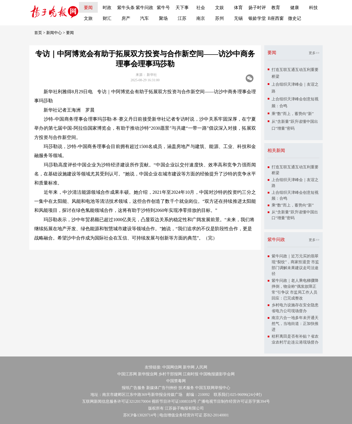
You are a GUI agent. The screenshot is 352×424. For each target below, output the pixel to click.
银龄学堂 (257, 18)
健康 (294, 7)
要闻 (88, 7)
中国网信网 (172, 367)
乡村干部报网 (170, 374)
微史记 (294, 18)
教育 (275, 7)
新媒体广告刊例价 (161, 388)
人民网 (201, 367)
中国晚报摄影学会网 (217, 374)
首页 (38, 33)
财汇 (107, 18)
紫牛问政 (144, 7)
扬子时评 (257, 7)
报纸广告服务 (133, 388)
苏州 (219, 18)
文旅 (88, 18)
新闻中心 (54, 33)
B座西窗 (276, 18)
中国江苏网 (127, 374)
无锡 (238, 18)
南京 (200, 18)
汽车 (144, 18)
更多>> (314, 53)
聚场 (163, 18)
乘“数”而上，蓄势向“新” (293, 114)
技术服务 (186, 388)
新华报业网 (147, 374)
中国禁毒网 (176, 381)
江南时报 (190, 374)
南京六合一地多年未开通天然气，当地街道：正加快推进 (295, 324)
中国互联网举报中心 (212, 388)
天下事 (182, 7)
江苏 (182, 18)
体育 (238, 7)
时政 (107, 7)
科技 (313, 7)
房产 (125, 18)
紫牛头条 (126, 7)
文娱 (219, 7)
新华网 (189, 367)
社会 (200, 7)
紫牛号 (163, 7)
